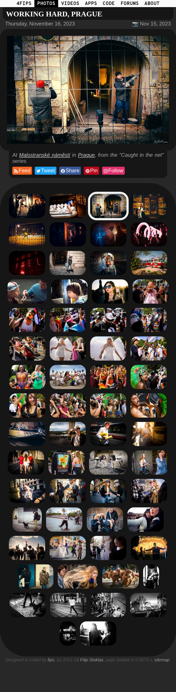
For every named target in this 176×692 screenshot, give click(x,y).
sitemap (162, 659)
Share (69, 171)
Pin (91, 171)
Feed (21, 171)
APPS (91, 4)
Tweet (45, 171)
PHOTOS (46, 4)
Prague (86, 155)
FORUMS (130, 4)
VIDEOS (70, 4)
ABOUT (152, 4)
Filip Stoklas (91, 659)
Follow (113, 171)
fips (51, 659)
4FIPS (24, 4)
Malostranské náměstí (44, 155)
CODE (109, 4)
